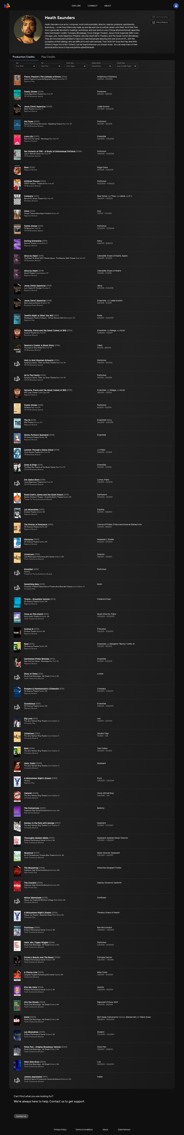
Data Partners (124, 1129)
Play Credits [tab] (48, 56)
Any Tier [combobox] (44, 66)
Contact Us (21, 1116)
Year (17, 63)
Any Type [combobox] (70, 66)
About (107, 6)
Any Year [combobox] (20, 66)
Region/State (96, 63)
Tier (42, 63)
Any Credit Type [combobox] (124, 66)
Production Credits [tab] (23, 56)
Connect (92, 6)
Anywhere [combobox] (96, 66)
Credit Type (121, 63)
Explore (76, 6)
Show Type (70, 63)
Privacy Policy (60, 1129)
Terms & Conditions (84, 1129)
